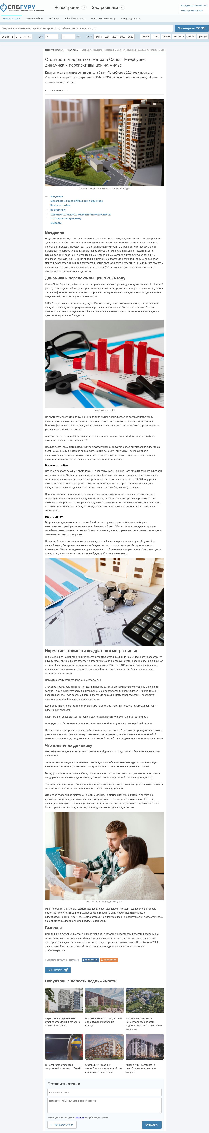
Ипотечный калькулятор (103, 18)
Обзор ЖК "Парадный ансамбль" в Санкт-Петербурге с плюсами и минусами (104, 1053)
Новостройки (67, 7)
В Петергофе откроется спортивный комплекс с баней (64, 1052)
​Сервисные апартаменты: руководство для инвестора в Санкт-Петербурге (64, 1007)
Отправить (151, 1124)
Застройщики (105, 7)
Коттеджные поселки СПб (194, 5)
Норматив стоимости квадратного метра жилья (81, 214)
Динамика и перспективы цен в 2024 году (77, 200)
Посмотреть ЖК (191, 28)
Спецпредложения (131, 18)
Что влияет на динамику (66, 218)
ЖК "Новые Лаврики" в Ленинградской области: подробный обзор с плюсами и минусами (145, 1009)
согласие (79, 1117)
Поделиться (91, 959)
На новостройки (60, 205)
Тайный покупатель (75, 18)
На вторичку (58, 209)
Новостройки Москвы (192, 10)
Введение (57, 196)
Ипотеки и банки (35, 18)
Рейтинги (54, 18)
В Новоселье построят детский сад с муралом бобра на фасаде (104, 1007)
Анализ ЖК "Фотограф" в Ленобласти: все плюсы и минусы (145, 1053)
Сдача (89, 36)
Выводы (56, 222)
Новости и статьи (11, 18)
